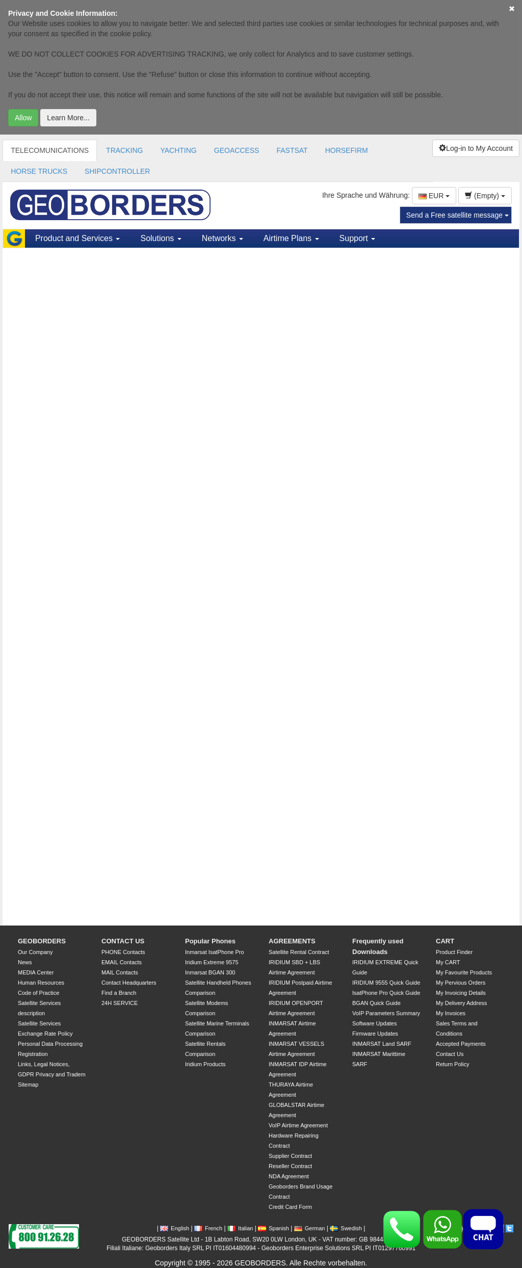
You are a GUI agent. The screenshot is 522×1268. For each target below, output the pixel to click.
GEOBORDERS (42, 941)
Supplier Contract (290, 1156)
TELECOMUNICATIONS (50, 150)
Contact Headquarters (128, 983)
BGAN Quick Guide (376, 1003)
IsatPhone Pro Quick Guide (386, 993)
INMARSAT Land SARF (381, 1044)
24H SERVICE (119, 1003)
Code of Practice (38, 993)
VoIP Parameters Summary (386, 1013)
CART (445, 941)
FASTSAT (291, 150)
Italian (240, 1228)
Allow (23, 118)
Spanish (273, 1228)
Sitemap (28, 1084)
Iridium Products (205, 1064)
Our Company (35, 952)
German (309, 1228)
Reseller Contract (290, 1166)
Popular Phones (210, 941)
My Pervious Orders (460, 983)
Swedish (346, 1228)
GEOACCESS (236, 150)
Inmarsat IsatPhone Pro (214, 952)
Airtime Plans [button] (291, 238)
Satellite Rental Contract (299, 952)
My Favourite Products (464, 972)
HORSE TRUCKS (39, 171)
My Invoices (450, 1013)
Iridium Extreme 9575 (212, 962)
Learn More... (68, 118)
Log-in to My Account (476, 148)
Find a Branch (118, 993)
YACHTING (178, 150)
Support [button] (357, 238)
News (25, 962)
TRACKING (124, 150)
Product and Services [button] (77, 238)
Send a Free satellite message (457, 215)
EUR (434, 196)
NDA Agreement (289, 1176)
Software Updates (374, 1023)
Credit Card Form (290, 1207)
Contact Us (449, 1054)
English (174, 1228)
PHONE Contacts (123, 952)
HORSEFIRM (346, 150)
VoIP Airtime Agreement (298, 1125)
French (208, 1228)
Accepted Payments (461, 1044)
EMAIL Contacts (121, 962)
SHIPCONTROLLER (117, 171)
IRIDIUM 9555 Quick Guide (386, 983)
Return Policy (452, 1064)
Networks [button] (222, 238)
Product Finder (454, 952)
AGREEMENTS (292, 941)
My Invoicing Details (461, 993)
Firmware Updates (375, 1034)
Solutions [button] (160, 238)
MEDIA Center (36, 972)
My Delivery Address (461, 1003)
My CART (448, 962)
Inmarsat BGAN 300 (210, 972)
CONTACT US (122, 941)
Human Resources (41, 983)
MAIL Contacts (119, 972)
